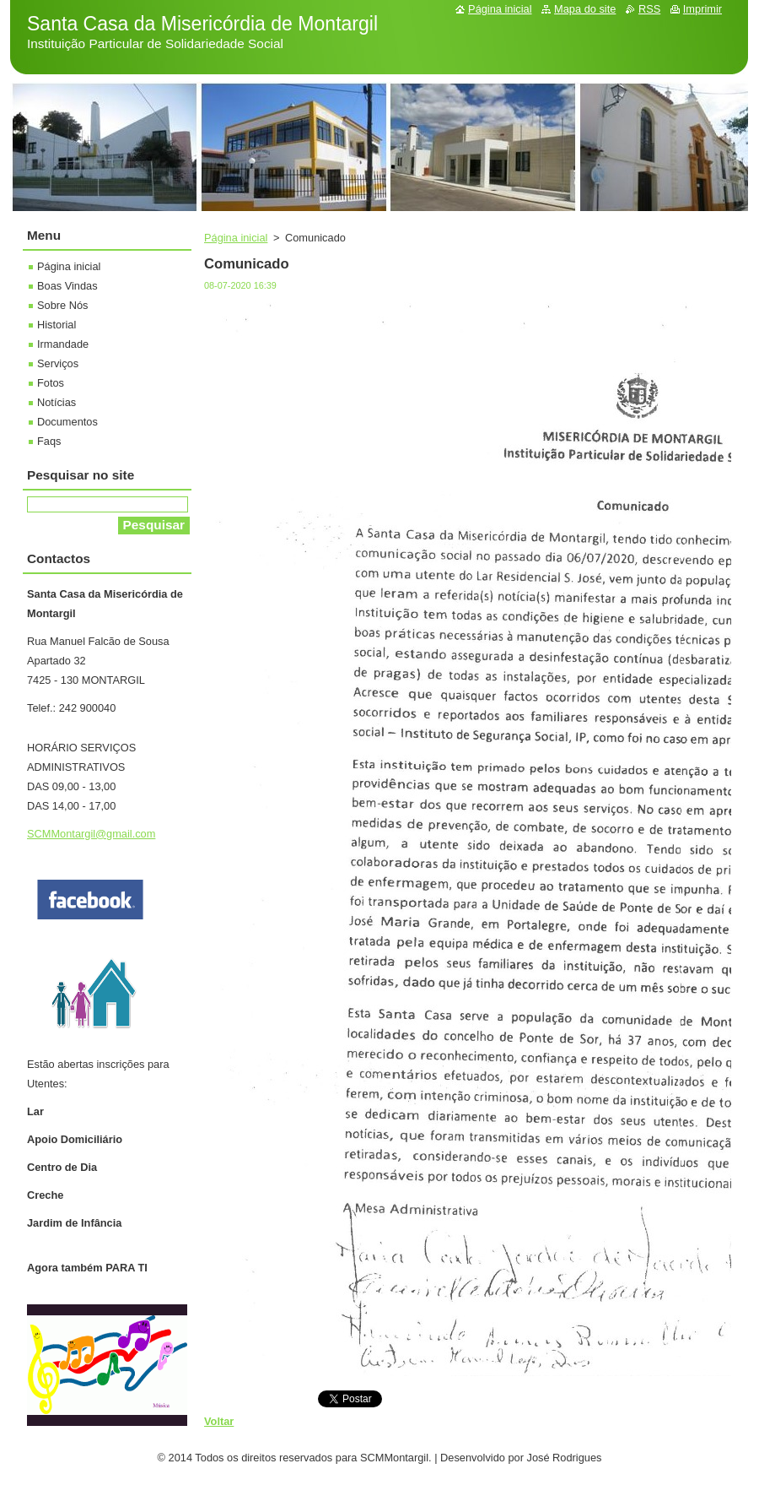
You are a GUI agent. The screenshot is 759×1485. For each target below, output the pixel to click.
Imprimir (702, 9)
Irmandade (63, 344)
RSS (649, 9)
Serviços (57, 363)
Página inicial (235, 237)
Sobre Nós (62, 305)
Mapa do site (585, 9)
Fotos (50, 383)
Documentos (67, 421)
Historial (56, 324)
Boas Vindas (67, 285)
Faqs (49, 441)
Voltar (219, 1421)
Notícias (56, 402)
